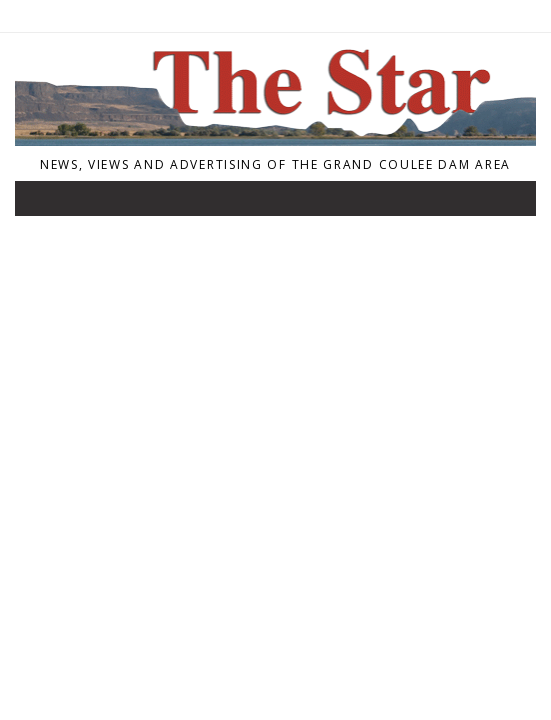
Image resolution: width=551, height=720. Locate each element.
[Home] (275, 140)
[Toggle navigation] (44, 203)
